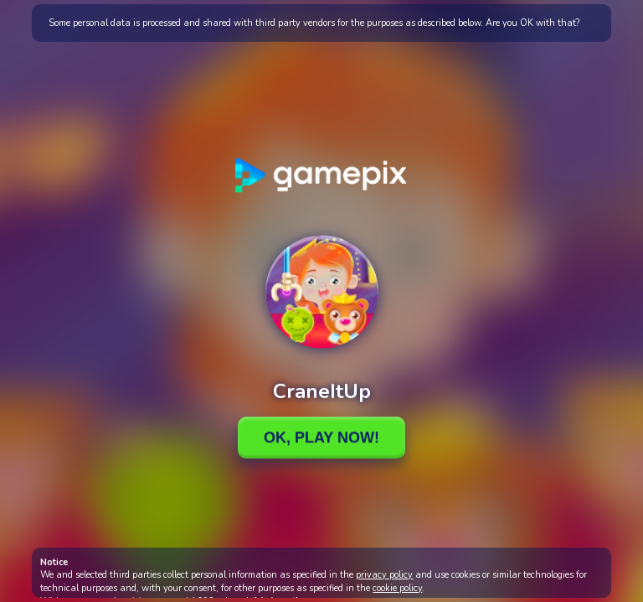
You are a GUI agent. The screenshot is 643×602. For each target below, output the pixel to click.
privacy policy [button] (384, 575)
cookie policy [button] (397, 588)
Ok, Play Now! (321, 437)
